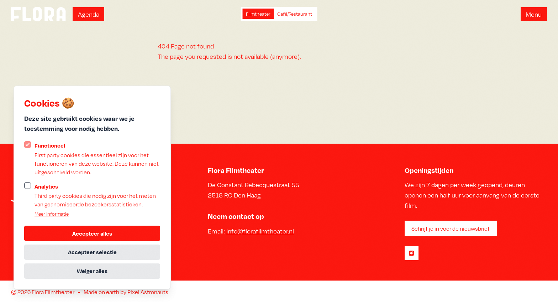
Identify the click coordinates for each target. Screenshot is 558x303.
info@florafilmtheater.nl (260, 230)
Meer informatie (52, 213)
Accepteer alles (92, 233)
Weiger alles (92, 270)
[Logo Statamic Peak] (38, 14)
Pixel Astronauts (147, 292)
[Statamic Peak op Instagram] (411, 253)
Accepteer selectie (92, 252)
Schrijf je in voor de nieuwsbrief (450, 228)
